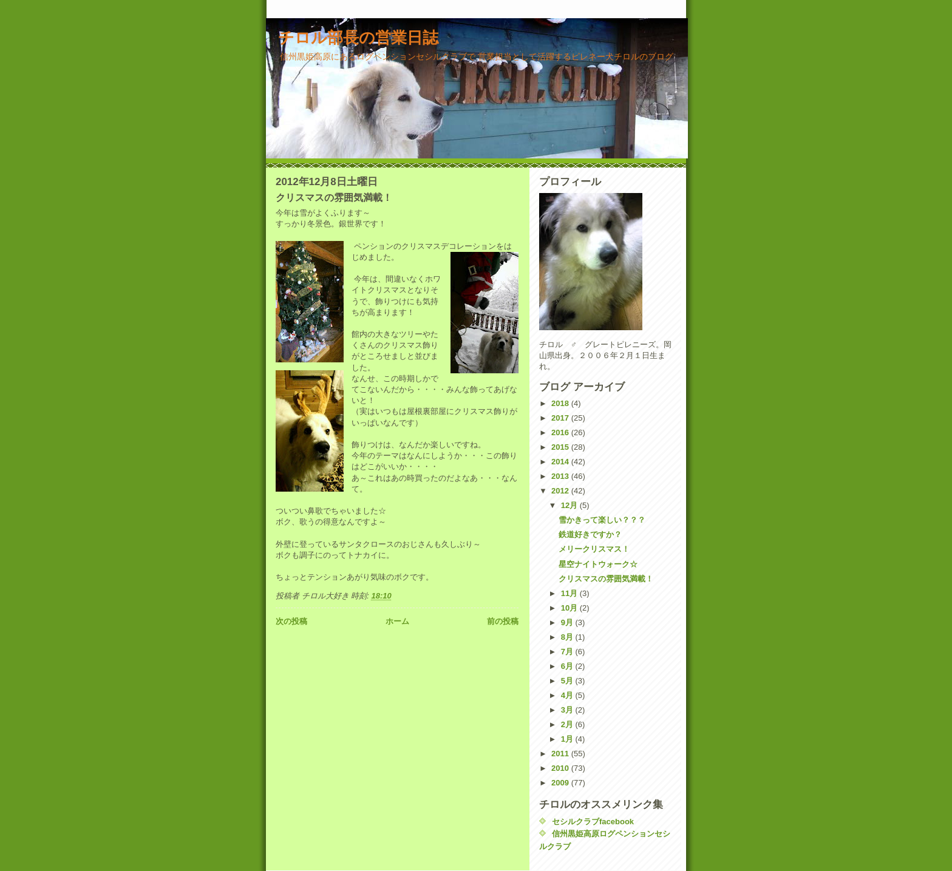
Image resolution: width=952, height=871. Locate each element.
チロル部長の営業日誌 (358, 38)
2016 (561, 432)
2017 (561, 417)
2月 (568, 724)
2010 (561, 768)
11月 (570, 593)
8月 (568, 637)
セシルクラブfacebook (593, 821)
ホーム (397, 621)
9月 (568, 622)
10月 (570, 607)
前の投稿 (502, 621)
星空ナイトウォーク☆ (598, 564)
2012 (561, 490)
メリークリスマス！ (594, 549)
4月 (568, 695)
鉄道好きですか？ (590, 534)
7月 (568, 651)
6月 (568, 666)
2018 (561, 403)
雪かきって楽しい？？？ (602, 519)
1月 (568, 739)
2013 (561, 476)
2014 (561, 461)
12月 (570, 505)
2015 (561, 447)
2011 (561, 753)
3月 (568, 709)
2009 (561, 782)
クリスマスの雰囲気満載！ (606, 578)
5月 (568, 680)
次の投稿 (291, 621)
